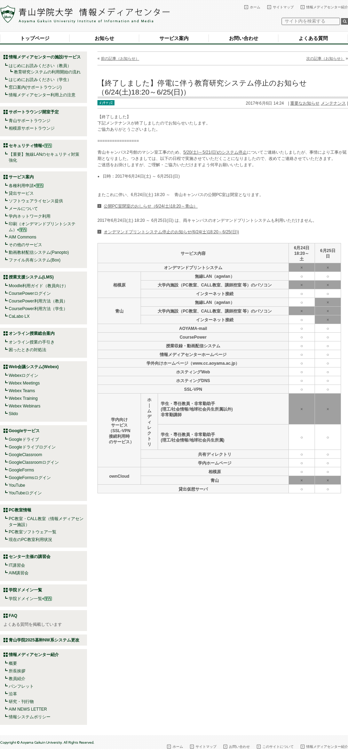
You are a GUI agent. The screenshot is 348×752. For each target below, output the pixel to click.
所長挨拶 (17, 671)
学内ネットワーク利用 (29, 216)
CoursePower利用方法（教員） (38, 301)
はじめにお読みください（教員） (40, 65)
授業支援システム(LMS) (31, 277)
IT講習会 (17, 565)
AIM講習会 (19, 573)
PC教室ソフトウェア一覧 (32, 531)
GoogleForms (21, 470)
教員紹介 (17, 678)
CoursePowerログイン (30, 293)
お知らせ (104, 38)
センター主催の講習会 (29, 556)
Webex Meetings (24, 383)
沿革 (13, 694)
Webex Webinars (24, 406)
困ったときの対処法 (27, 349)
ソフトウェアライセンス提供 (36, 201)
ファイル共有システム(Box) (35, 260)
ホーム (255, 7)
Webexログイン (23, 375)
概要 (13, 663)
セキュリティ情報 (30, 145)
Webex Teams (22, 390)
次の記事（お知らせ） (325, 58)
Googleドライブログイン (32, 447)
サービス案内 (174, 38)
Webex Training (23, 398)
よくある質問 (313, 38)
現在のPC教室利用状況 (30, 539)
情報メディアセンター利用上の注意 (42, 94)
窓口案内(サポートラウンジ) (35, 87)
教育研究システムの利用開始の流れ (47, 72)
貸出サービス (21, 193)
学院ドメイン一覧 (30, 598)
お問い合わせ (243, 38)
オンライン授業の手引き (32, 342)
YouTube (17, 485)
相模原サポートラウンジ (32, 128)
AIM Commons (22, 237)
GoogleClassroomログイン (34, 462)
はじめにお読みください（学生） (40, 79)
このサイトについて (278, 747)
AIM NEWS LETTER (28, 709)
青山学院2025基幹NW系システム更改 (44, 640)
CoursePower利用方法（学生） (38, 308)
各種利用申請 (21, 185)
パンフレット (21, 686)
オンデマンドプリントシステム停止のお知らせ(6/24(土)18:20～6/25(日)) (171, 231)
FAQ (13, 615)
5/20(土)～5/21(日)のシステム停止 (215, 152)
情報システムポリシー (29, 716)
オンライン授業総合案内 (32, 333)
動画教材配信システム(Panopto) (39, 252)
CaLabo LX (19, 316)
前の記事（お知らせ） (120, 58)
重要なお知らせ (304, 103)
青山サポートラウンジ (29, 120)
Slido (13, 413)
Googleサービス (24, 430)
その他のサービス (25, 244)
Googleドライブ (24, 439)
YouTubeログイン (25, 493)
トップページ (34, 38)
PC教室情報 (20, 510)
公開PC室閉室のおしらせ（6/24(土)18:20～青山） (151, 206)
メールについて (23, 208)
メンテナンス (333, 103)
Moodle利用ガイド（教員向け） (38, 285)
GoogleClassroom (25, 454)
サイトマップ (283, 7)
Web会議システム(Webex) (34, 366)
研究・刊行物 (21, 701)
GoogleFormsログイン (30, 477)
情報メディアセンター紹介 (327, 7)
